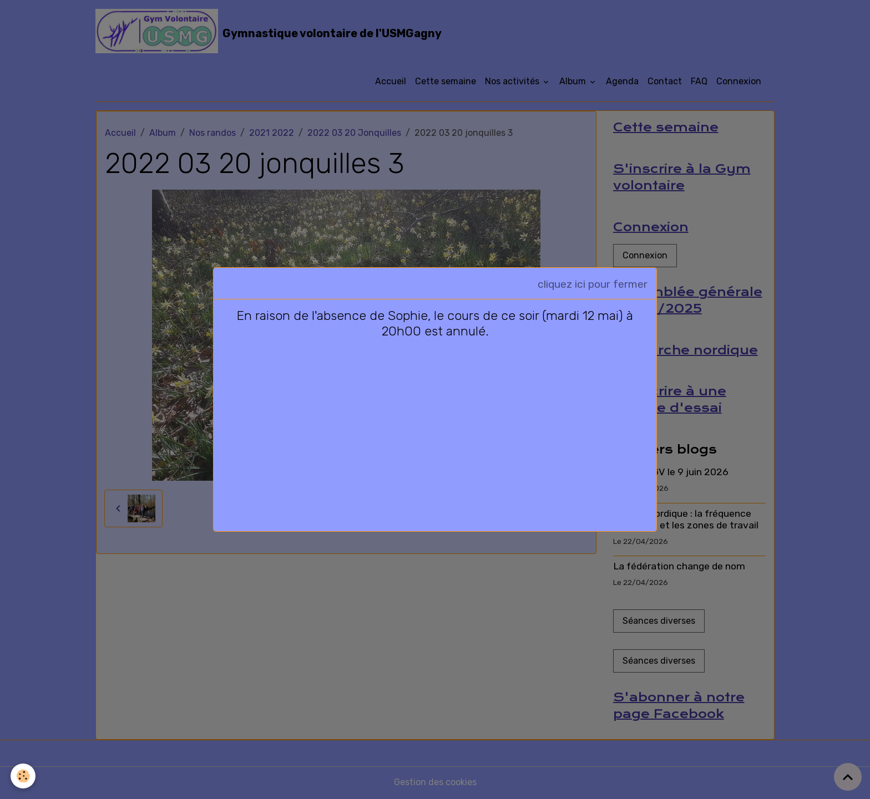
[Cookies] (23, 776)
